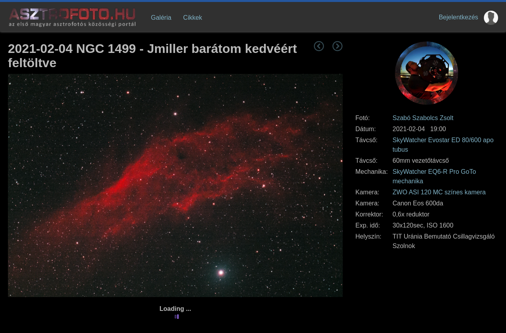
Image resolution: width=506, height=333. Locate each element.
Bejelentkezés (458, 17)
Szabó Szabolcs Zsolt (423, 118)
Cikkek (192, 17)
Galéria (161, 17)
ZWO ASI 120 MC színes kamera (439, 192)
